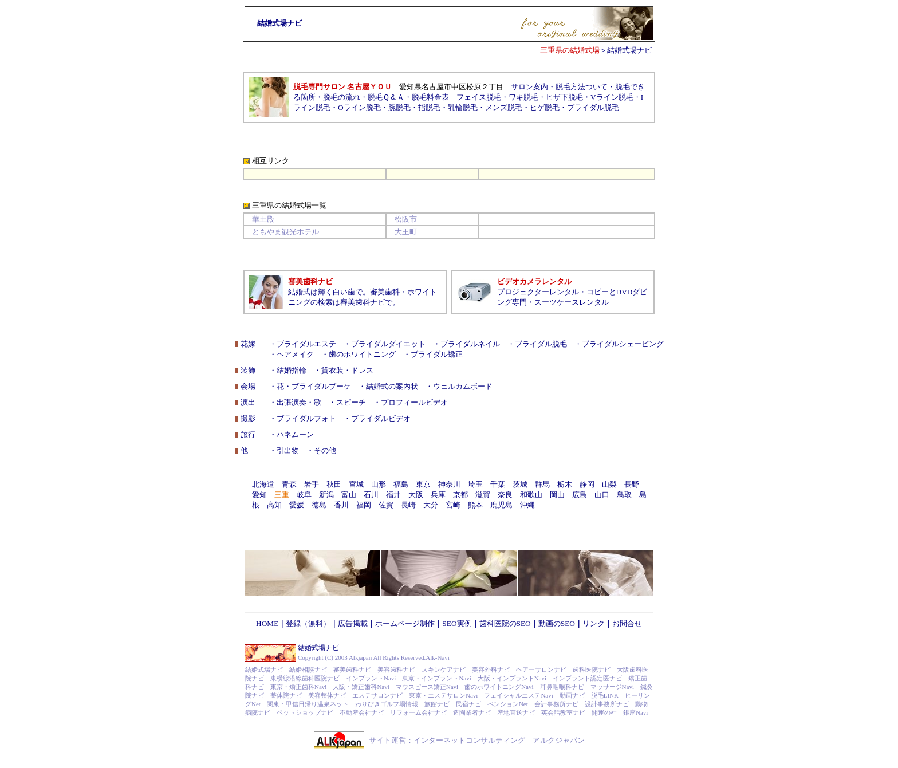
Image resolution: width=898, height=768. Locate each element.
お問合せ (627, 623)
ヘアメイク (295, 354)
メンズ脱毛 (503, 107)
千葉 (497, 484)
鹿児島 (501, 505)
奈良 (505, 494)
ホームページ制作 (405, 623)
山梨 (609, 484)
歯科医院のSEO (505, 623)
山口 (601, 494)
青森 (289, 484)
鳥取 (624, 494)
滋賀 (482, 494)
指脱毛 (429, 107)
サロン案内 (529, 86)
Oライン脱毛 (359, 107)
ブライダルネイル (470, 344)
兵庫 (438, 494)
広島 (579, 494)
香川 (341, 505)
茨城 (520, 484)
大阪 (415, 494)
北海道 (263, 484)
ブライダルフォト (306, 418)
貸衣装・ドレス (347, 370)
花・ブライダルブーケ (314, 386)
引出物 (288, 450)
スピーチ (351, 402)
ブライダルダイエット (388, 344)
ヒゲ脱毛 (545, 107)
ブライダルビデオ (381, 418)
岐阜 (304, 494)
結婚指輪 (291, 370)
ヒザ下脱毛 (564, 97)
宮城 (356, 484)
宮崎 (453, 505)
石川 (371, 494)
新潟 (326, 494)
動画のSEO (556, 623)
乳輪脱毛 (463, 107)
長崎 (408, 505)
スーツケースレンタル (571, 302)
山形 (378, 484)
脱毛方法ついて (582, 86)
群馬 (542, 484)
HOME (267, 623)
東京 (423, 484)
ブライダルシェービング (623, 344)
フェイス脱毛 (478, 97)
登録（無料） (308, 623)
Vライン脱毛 (611, 97)
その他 (325, 450)
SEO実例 (456, 623)
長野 (631, 484)
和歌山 (531, 494)
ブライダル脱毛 (593, 107)
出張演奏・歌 (299, 402)
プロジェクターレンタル (538, 291)
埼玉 (475, 484)
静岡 (587, 484)
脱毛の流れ (341, 97)
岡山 (557, 494)
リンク (593, 623)
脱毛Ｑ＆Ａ (386, 97)
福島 (400, 484)
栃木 (564, 484)
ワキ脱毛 (523, 97)
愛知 (259, 494)
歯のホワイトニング (362, 354)
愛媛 (296, 505)
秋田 (333, 484)
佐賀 (386, 505)
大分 (430, 505)
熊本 (475, 505)
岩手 (311, 484)
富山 (348, 494)
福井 (393, 494)
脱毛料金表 (430, 97)
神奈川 (449, 484)
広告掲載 (353, 623)
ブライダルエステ (306, 344)
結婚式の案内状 (392, 386)
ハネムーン (295, 434)
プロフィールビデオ (414, 402)
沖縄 (527, 505)
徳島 (319, 505)
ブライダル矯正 (437, 354)
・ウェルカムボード (459, 386)
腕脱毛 (399, 107)
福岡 (363, 505)
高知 (274, 505)
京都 (460, 494)
